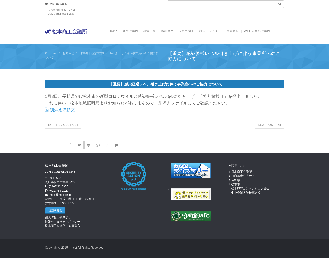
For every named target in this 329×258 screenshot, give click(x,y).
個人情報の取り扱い (58, 217)
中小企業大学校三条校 (246, 192)
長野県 (235, 180)
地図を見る (55, 210)
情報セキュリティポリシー (62, 221)
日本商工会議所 (241, 171)
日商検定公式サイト (244, 176)
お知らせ (68, 53)
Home (53, 53)
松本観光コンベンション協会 (250, 188)
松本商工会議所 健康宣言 (62, 225)
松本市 (235, 184)
